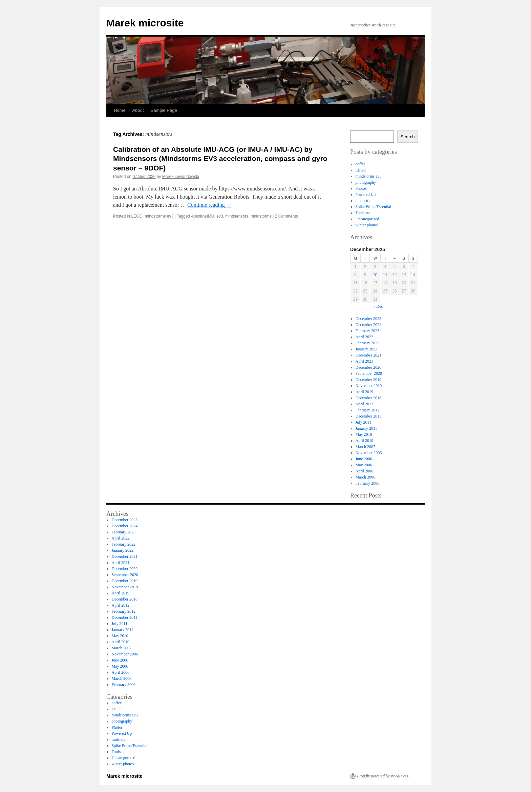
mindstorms (261, 216)
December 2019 (368, 379)
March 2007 (365, 446)
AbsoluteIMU (202, 216)
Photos (361, 188)
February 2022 (367, 343)
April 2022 (364, 336)
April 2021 (364, 361)
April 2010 (364, 440)
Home (120, 110)
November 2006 (369, 452)
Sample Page (164, 110)
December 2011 (368, 416)
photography (366, 182)
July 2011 (363, 422)
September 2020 (369, 373)
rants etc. (363, 200)
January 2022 (366, 349)
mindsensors (236, 216)
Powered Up (366, 194)
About (138, 110)
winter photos (367, 225)
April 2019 (364, 391)
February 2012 (367, 410)
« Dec (378, 306)
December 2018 (368, 397)
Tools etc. (363, 212)
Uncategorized (367, 219)
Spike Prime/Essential (373, 206)
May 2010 (364, 434)
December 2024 (368, 324)
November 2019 (369, 385)
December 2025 (368, 318)
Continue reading (209, 205)
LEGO (136, 216)
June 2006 (364, 458)
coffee (361, 164)
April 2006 (364, 471)
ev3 (219, 216)
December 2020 (368, 367)
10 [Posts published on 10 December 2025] (375, 274)
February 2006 (367, 483)
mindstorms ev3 (159, 216)
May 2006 (364, 465)
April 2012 (364, 404)
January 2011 (366, 428)
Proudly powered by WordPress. (383, 776)
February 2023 (367, 330)
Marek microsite (145, 22)
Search (407, 136)
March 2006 (365, 477)
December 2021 (368, 355)
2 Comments (286, 216)
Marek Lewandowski (180, 176)
